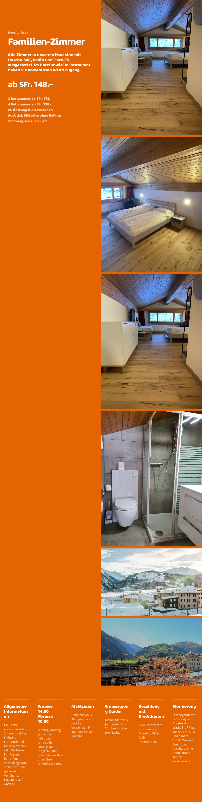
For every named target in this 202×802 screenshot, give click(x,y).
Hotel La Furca (18, 32)
